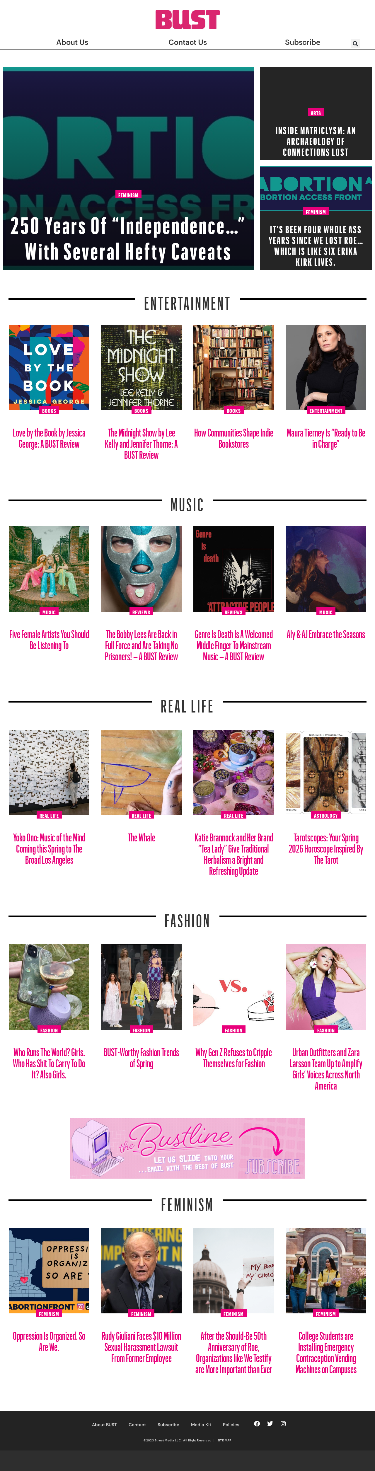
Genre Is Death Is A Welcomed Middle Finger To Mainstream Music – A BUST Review (234, 642)
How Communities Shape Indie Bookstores (233, 436)
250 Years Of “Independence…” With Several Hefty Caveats (128, 220)
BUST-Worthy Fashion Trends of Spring (141, 1055)
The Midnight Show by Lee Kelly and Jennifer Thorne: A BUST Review (141, 441)
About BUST (104, 1425)
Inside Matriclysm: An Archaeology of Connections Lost (316, 139)
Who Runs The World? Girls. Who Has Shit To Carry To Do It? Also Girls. (49, 1061)
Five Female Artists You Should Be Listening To (49, 637)
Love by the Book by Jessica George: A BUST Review (49, 436)
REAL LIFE (187, 702)
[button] (355, 43)
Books (49, 410)
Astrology (326, 815)
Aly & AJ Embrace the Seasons (326, 631)
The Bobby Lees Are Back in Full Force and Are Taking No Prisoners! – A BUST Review (141, 642)
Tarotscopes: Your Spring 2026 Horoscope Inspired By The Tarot (326, 846)
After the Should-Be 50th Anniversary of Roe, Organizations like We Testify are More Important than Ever (233, 1350)
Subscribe (168, 1425)
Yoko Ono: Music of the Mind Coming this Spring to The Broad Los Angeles (49, 846)
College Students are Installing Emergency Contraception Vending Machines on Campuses (326, 1350)
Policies (231, 1425)
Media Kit (201, 1425)
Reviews (141, 611)
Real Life (49, 815)
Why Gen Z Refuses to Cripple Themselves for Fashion (233, 1055)
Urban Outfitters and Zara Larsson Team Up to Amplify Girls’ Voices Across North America (326, 1067)
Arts (316, 112)
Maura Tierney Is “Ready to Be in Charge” (326, 436)
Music (187, 501)
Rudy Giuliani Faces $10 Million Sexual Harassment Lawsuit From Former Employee (141, 1344)
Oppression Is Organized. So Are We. (49, 1339)
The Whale (141, 835)
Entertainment (187, 300)
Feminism (128, 170)
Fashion (188, 917)
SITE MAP (224, 1440)
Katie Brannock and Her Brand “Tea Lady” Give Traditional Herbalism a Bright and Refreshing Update (234, 852)
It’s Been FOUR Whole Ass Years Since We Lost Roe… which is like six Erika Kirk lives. (316, 243)
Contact (137, 1425)
